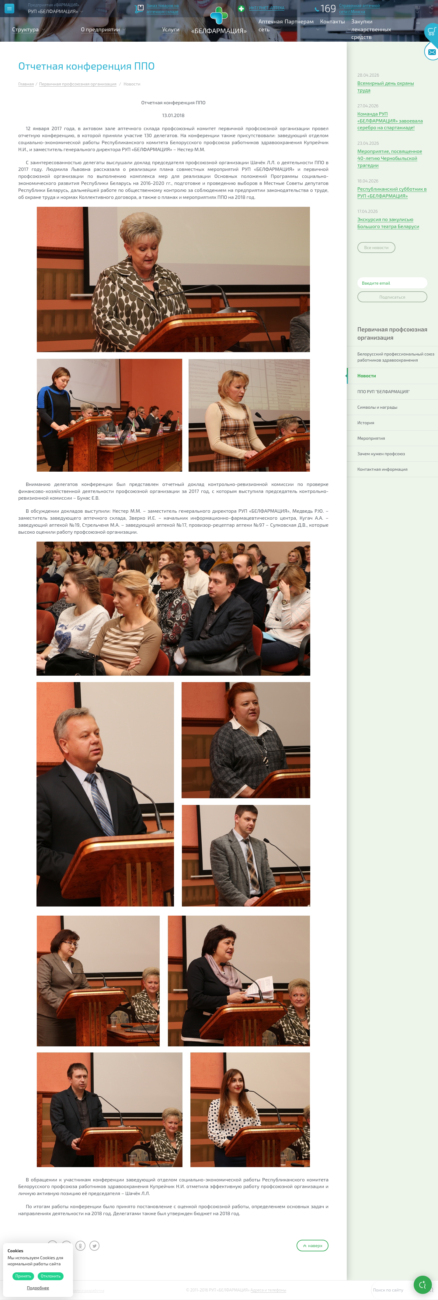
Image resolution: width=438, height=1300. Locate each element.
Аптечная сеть (271, 25)
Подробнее (38, 1287)
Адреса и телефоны (268, 1290)
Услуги (170, 29)
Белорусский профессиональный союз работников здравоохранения (395, 356)
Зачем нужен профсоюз (381, 453)
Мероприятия (371, 438)
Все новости (376, 247)
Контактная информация (382, 469)
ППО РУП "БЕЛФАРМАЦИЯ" (383, 391)
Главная (26, 83)
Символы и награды (377, 407)
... (418, 21)
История (365, 422)
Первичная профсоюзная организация (77, 83)
